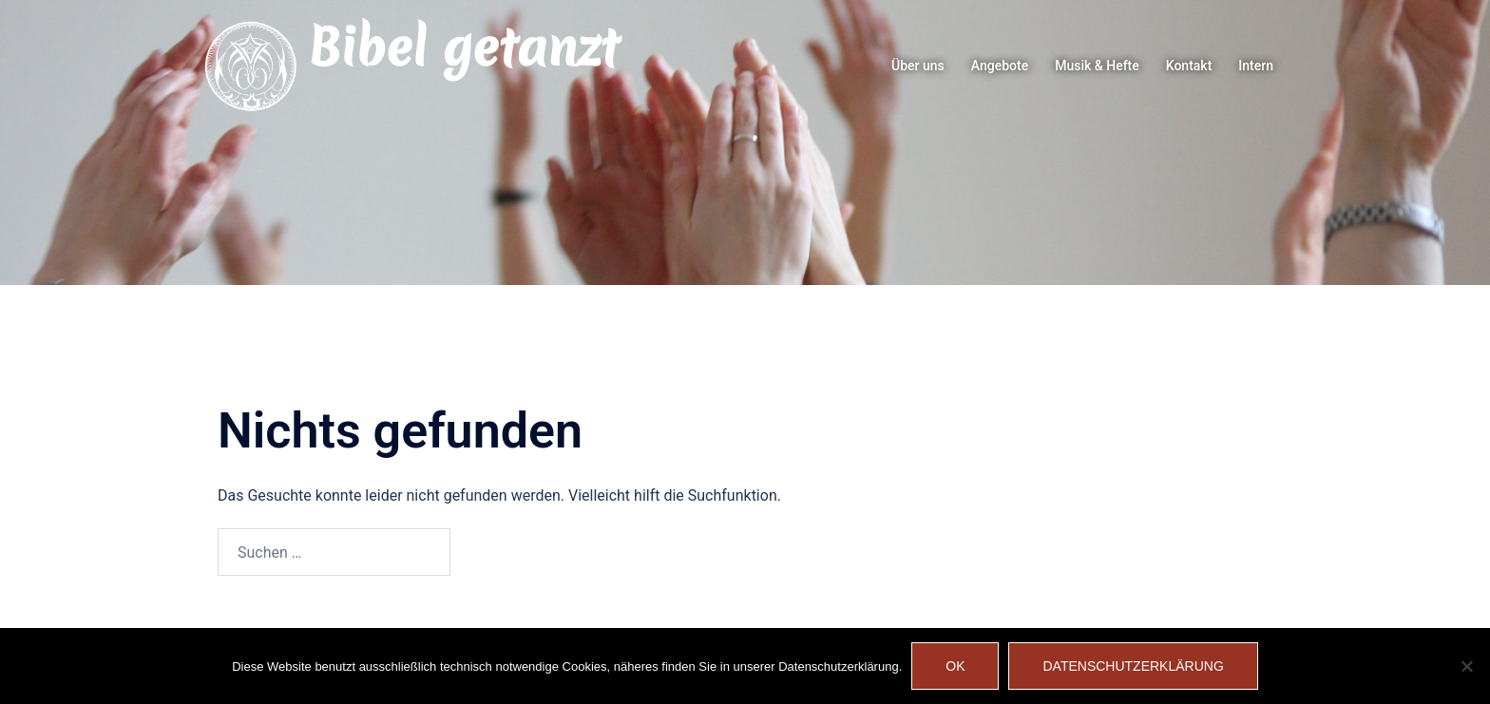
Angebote (999, 65)
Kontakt (1189, 65)
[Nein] (1466, 665)
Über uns (918, 65)
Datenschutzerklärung (1132, 666)
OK (955, 666)
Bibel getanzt (463, 47)
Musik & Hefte (1097, 65)
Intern (1255, 65)
